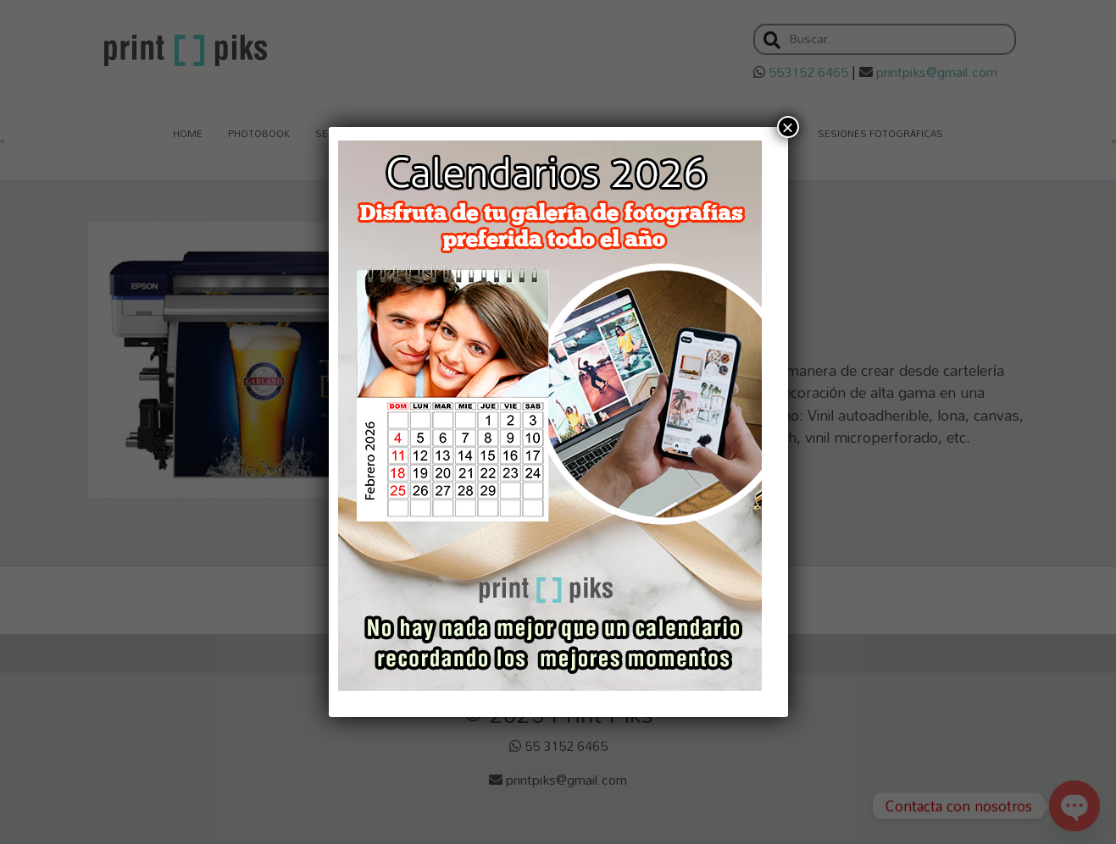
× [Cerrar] (787, 127)
